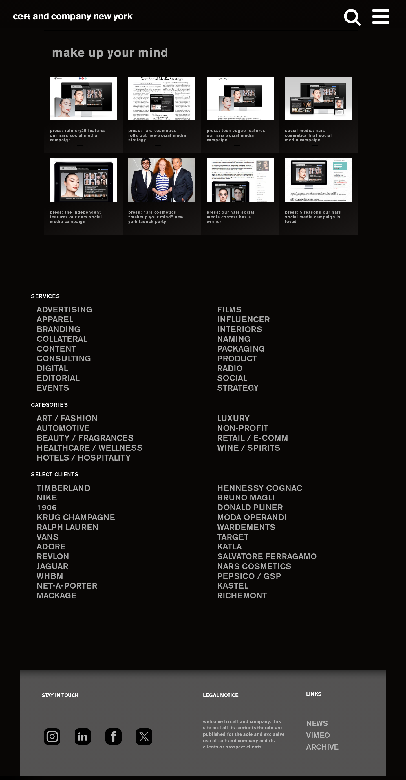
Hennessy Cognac (261, 490)
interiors (240, 329)
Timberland (64, 490)
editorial (59, 379)
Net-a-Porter (68, 590)
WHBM (50, 580)
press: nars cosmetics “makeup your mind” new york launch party (155, 216)
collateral (63, 339)
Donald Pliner (251, 510)
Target (233, 540)
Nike (47, 500)
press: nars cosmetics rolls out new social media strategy (154, 135)
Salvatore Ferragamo (269, 560)
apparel (55, 319)
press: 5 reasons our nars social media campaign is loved (309, 216)
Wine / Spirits (249, 449)
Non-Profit (243, 429)
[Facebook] (113, 741)
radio (230, 369)
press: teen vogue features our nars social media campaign (235, 135)
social (233, 379)
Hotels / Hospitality (85, 459)
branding (59, 329)
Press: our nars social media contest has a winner (233, 216)
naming (234, 339)
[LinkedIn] (83, 741)
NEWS (318, 727)
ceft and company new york (73, 17)
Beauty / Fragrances (87, 439)
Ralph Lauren (69, 530)
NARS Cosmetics (255, 570)
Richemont (243, 600)
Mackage (57, 600)
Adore (52, 550)
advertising (65, 309)
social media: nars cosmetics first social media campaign (310, 135)
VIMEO (319, 739)
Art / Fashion (68, 419)
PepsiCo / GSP (250, 580)
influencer (244, 319)
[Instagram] (52, 741)
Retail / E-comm (253, 439)
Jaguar (53, 570)
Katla (230, 550)
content (57, 349)
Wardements (247, 530)
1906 (47, 510)
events (53, 389)
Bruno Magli (247, 500)
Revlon (53, 560)
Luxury (234, 419)
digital (53, 369)
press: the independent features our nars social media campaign (78, 216)
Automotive (64, 429)
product (237, 359)
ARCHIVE (323, 751)
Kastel (233, 590)
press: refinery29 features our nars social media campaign (78, 135)
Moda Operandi (253, 520)
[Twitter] (144, 741)
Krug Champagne (77, 520)
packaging (242, 349)
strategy (238, 389)
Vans (48, 540)
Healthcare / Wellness (92, 449)
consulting (65, 359)
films (229, 309)
